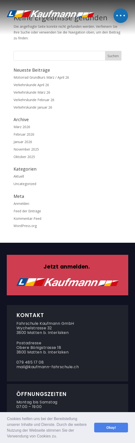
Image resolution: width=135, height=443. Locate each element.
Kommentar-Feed (27, 218)
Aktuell (19, 176)
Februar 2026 (24, 134)
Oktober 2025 (24, 156)
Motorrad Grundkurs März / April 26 (41, 77)
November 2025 (26, 149)
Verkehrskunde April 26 (31, 85)
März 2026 (22, 127)
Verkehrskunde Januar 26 (33, 107)
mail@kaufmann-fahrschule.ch (47, 367)
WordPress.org (25, 225)
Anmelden (21, 203)
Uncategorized (25, 183)
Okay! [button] (111, 427)
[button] (58, 436)
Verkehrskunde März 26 (32, 92)
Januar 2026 (23, 141)
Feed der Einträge (27, 211)
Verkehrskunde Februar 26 (34, 99)
